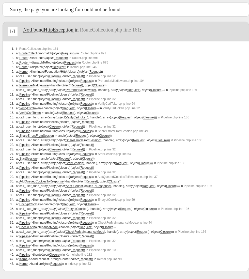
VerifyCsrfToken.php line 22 (121, 108)
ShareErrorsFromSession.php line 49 (123, 131)
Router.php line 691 (85, 58)
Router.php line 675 (95, 62)
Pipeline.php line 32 (102, 99)
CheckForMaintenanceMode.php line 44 (125, 222)
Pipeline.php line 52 (102, 76)
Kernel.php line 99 (109, 259)
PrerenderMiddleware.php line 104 (121, 81)
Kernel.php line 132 (79, 254)
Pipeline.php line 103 (103, 250)
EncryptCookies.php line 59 (116, 200)
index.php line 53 (79, 264)
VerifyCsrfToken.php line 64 (116, 103)
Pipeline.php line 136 (183, 90)
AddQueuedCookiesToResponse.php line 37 (128, 177)
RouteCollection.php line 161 (110, 30)
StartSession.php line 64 (114, 154)
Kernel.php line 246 (83, 67)
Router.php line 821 (93, 53)
